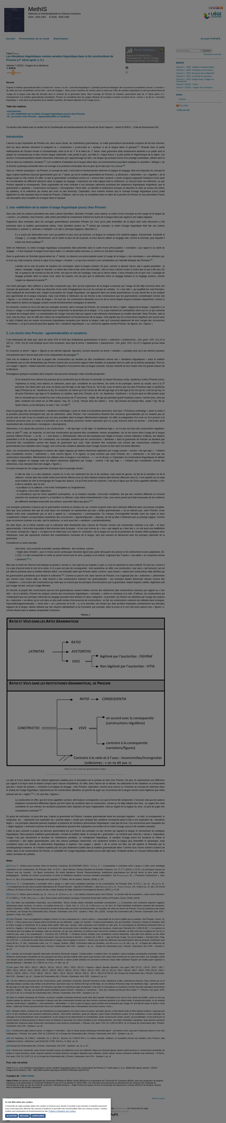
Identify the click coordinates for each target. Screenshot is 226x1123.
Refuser (24, 1116)
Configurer (38, 1116)
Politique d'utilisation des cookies (62, 1111)
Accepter (11, 1116)
